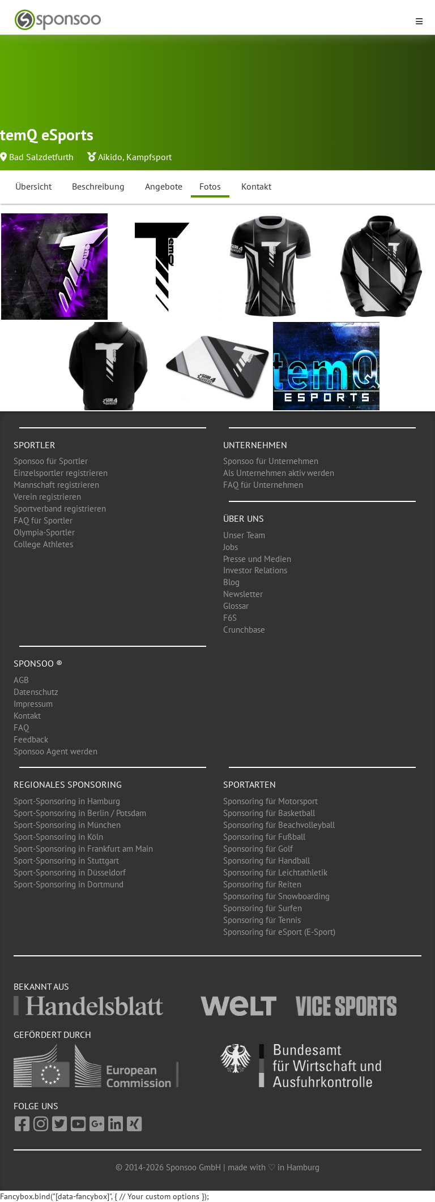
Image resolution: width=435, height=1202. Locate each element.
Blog (231, 582)
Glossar (236, 605)
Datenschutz (36, 691)
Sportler (35, 444)
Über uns (243, 518)
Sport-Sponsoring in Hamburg (67, 801)
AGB (21, 680)
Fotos (210, 186)
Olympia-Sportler (44, 532)
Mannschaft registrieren (56, 484)
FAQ (21, 727)
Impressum (33, 703)
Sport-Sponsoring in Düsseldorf (70, 872)
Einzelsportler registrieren (61, 472)
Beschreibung (98, 186)
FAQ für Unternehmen (263, 484)
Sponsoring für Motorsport (270, 801)
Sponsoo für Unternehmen (270, 461)
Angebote (163, 186)
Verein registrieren (47, 496)
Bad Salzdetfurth (41, 156)
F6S (230, 617)
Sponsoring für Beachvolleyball (279, 824)
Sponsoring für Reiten (262, 884)
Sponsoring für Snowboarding (276, 896)
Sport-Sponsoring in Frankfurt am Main (83, 848)
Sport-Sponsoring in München (67, 824)
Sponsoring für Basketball (269, 813)
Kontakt (256, 186)
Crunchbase (244, 629)
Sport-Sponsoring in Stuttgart (66, 860)
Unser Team (244, 535)
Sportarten (249, 784)
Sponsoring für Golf (258, 848)
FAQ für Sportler (43, 520)
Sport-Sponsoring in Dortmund (68, 884)
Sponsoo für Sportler (51, 461)
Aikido (110, 156)
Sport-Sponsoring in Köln (58, 836)
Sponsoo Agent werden (55, 751)
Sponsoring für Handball (266, 860)
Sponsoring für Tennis (262, 920)
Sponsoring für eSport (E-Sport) (279, 931)
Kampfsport (149, 156)
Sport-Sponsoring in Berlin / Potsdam (80, 813)
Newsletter (243, 594)
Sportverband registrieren (60, 508)
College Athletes (43, 544)
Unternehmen (255, 444)
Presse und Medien (257, 558)
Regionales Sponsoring (68, 784)
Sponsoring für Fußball (264, 836)
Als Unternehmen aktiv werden (278, 472)
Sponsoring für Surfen (262, 908)
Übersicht (33, 186)
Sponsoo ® (38, 663)
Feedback (31, 739)
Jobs (230, 547)
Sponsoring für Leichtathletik (275, 872)
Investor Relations (255, 570)
